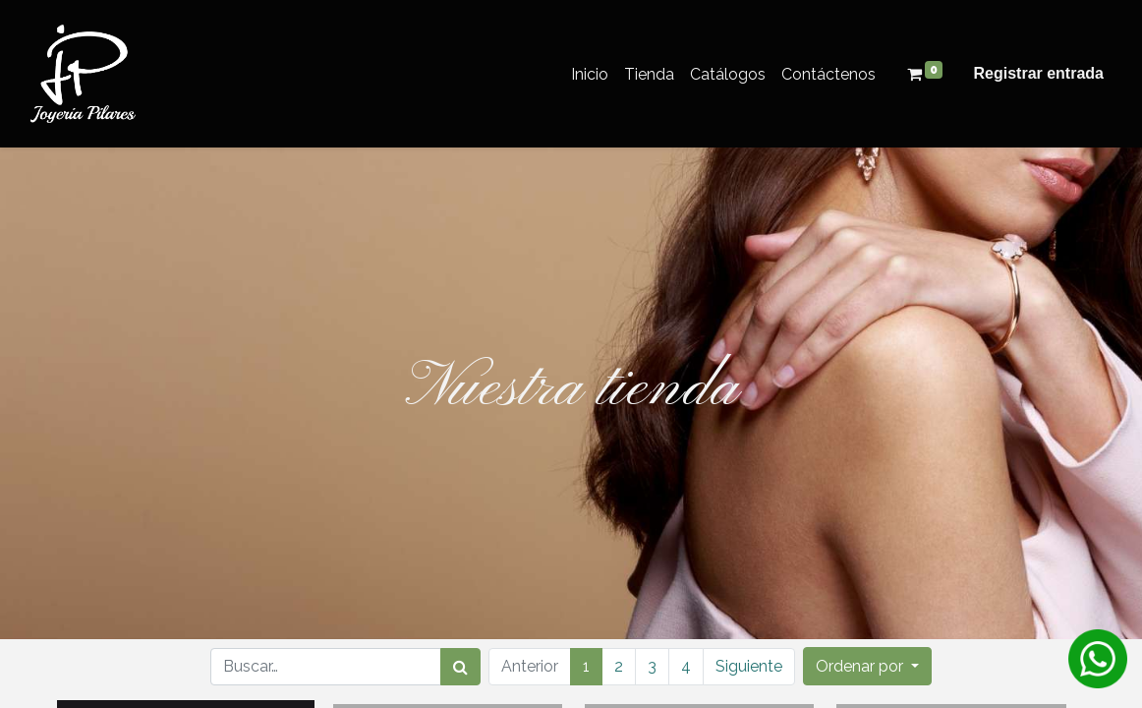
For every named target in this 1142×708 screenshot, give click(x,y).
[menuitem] (589, 74)
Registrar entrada (1039, 73)
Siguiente (748, 666)
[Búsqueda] (460, 666)
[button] (867, 666)
